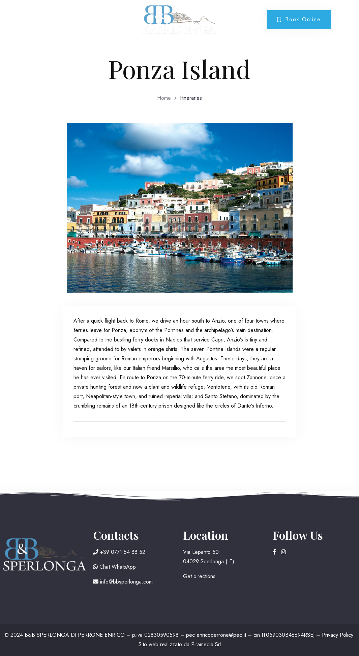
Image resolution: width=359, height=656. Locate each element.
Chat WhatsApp (114, 567)
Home (164, 98)
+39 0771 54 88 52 (119, 552)
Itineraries (191, 98)
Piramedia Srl (206, 644)
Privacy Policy (337, 635)
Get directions (199, 576)
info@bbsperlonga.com (123, 582)
